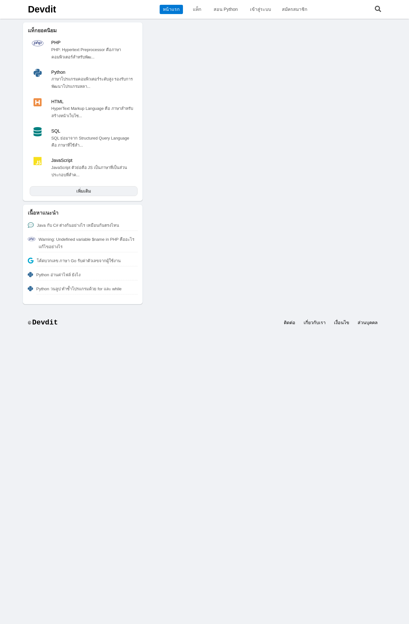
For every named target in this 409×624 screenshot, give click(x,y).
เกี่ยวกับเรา (315, 322)
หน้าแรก (171, 9)
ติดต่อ (289, 322)
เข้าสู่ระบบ (260, 9)
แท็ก (197, 9)
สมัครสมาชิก (294, 9)
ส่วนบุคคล (368, 322)
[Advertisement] (204, 381)
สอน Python (226, 9)
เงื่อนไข (341, 322)
